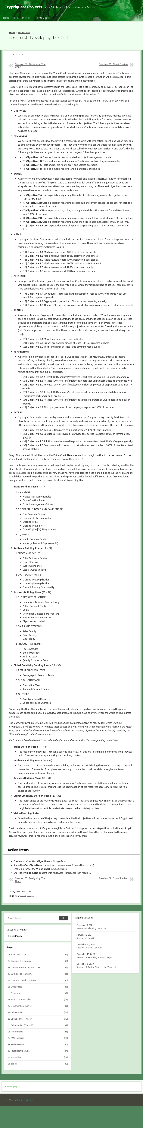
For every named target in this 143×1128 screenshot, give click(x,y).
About (16, 17)
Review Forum (39, 1067)
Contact (9, 1108)
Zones (39, 1087)
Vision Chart (24, 32)
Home (6, 17)
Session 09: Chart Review (113, 64)
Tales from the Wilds (39, 1074)
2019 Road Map (39, 976)
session (30, 917)
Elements (39, 1015)
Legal (17, 1108)
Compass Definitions (39, 982)
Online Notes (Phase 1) (39, 1041)
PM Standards (39, 1061)
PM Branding (39, 1054)
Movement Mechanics (39, 1028)
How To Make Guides (39, 1022)
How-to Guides (42, 17)
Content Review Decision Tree (39, 989)
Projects (26, 17)
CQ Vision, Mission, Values (39, 1002)
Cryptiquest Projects (23, 1121)
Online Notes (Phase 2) (39, 1048)
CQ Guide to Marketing (39, 996)
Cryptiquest (20, 917)
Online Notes (39, 1035)
